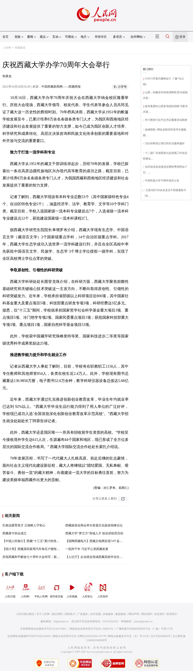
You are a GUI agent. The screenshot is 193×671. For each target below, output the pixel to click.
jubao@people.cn (143, 621)
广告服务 (82, 614)
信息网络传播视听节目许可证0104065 (29, 636)
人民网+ (25, 589)
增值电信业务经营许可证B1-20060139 (91, 628)
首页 (5, 36)
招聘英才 (70, 614)
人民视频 (72, 589)
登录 (182, 36)
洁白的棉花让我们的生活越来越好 (165, 143)
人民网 (7, 47)
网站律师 (146, 614)
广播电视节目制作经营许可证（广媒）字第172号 (144, 628)
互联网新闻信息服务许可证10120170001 (43, 628)
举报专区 (101, 36)
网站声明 (133, 614)
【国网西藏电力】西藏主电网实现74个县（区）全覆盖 (101, 541)
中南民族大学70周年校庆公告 (162, 180)
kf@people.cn (61, 621)
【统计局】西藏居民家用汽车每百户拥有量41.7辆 (35, 549)
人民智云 (87, 589)
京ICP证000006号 (161, 636)
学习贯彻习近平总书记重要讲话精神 (166, 120)
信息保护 (159, 614)
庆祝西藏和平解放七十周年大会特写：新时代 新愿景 (37, 556)
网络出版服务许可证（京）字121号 (128, 636)
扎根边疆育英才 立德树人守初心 (23, 525)
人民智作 (102, 589)
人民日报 (10, 589)
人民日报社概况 (25, 614)
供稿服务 (108, 614)
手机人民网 (41, 589)
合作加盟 (95, 614)
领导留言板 (56, 589)
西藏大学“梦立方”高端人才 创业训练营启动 (94, 533)
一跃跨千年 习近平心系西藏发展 (86, 549)
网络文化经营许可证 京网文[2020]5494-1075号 (79, 636)
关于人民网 (43, 614)
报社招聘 (57, 614)
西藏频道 (20, 47)
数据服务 (121, 614)
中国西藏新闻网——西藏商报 (61, 86)
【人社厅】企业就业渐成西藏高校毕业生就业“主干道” (101, 556)
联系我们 (172, 614)
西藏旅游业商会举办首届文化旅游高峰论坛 (94, 525)
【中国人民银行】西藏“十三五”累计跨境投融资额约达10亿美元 (44, 541)
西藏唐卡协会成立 (14, 533)
